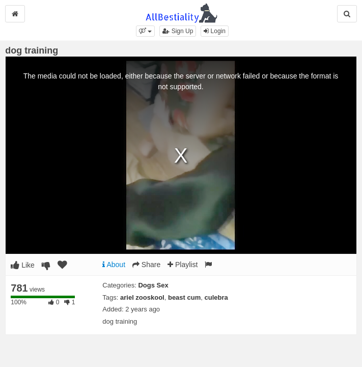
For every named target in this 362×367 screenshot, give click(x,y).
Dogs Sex (153, 285)
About (113, 264)
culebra (216, 297)
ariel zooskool (142, 297)
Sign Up (177, 31)
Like (23, 265)
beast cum (184, 297)
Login (215, 31)
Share (146, 264)
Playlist (183, 264)
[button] (145, 31)
